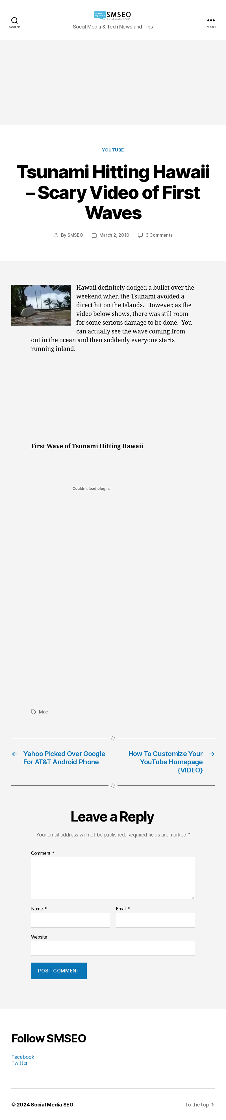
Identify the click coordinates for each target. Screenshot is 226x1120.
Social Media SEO (52, 1104)
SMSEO (75, 235)
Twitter (19, 1062)
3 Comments (159, 235)
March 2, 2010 (114, 235)
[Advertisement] (113, 82)
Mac (43, 711)
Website (39, 936)
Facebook (22, 1056)
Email (123, 908)
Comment (43, 852)
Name (39, 908)
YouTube (113, 150)
